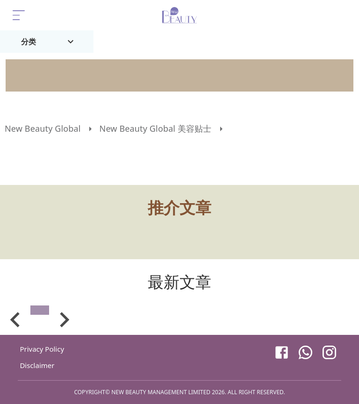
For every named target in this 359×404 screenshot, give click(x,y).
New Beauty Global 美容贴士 (156, 128)
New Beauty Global (43, 128)
